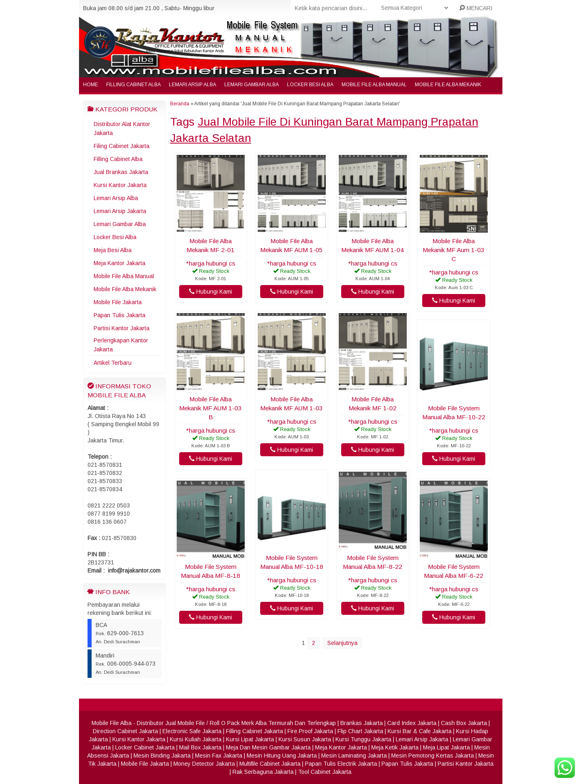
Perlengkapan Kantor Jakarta (121, 345)
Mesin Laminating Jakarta (354, 755)
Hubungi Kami (210, 291)
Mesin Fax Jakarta (218, 755)
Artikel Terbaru (113, 362)
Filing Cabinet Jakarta (121, 146)
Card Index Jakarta (411, 723)
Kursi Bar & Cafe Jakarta (420, 731)
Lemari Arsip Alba (192, 84)
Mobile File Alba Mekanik (448, 84)
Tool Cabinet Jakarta (324, 772)
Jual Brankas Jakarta (121, 172)
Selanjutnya (342, 643)
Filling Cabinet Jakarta (254, 731)
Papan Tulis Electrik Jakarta (341, 763)
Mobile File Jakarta (118, 302)
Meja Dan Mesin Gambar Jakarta (268, 747)
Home (90, 84)
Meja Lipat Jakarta (446, 747)
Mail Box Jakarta (200, 747)
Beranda (179, 104)
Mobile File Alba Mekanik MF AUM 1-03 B (210, 408)
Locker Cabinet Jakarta (145, 747)
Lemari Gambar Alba (251, 84)
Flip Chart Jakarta (360, 731)
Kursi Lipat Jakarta (250, 739)
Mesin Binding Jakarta (162, 755)
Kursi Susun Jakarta (304, 739)
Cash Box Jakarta (464, 723)
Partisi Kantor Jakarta (121, 328)
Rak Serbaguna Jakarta (263, 772)
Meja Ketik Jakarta (395, 747)
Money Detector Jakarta (204, 763)
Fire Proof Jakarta (310, 731)
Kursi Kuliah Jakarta (195, 739)
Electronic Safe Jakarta (191, 731)
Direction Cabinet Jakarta (125, 731)
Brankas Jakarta (361, 723)
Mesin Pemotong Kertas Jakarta (432, 755)
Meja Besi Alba (113, 250)
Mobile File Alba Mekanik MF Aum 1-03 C (454, 249)
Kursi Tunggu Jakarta (363, 739)
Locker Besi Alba (310, 84)
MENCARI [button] (475, 8)
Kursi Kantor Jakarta (120, 185)
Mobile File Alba (112, 723)
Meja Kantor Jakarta (119, 263)
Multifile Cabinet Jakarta (269, 763)
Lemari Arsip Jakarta (120, 211)
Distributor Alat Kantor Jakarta (122, 128)
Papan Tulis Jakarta (119, 315)
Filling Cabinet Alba (133, 84)
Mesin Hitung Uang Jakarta (282, 755)
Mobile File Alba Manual (374, 84)
